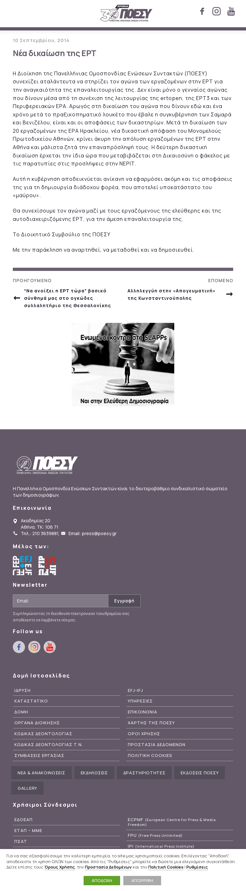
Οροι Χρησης (144, 733)
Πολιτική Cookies (166, 867)
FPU (155, 835)
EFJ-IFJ (135, 690)
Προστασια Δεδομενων (156, 744)
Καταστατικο (31, 701)
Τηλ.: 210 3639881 (39, 533)
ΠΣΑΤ (20, 841)
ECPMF (172, 822)
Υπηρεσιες (140, 701)
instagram (216, 11)
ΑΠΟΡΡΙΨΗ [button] (142, 880)
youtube (231, 11)
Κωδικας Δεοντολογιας (43, 733)
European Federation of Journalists (22, 565)
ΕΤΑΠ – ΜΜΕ (28, 830)
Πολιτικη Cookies (150, 755)
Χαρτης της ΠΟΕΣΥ (151, 722)
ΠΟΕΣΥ (126, 13)
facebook (202, 11)
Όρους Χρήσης (60, 867)
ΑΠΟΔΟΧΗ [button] (102, 880)
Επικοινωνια (142, 712)
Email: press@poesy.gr (93, 533)
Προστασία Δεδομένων (108, 867)
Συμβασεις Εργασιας (39, 755)
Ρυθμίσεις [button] (197, 867)
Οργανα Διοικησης (37, 722)
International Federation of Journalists (48, 565)
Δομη (21, 712)
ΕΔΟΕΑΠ (23, 819)
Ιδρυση (22, 690)
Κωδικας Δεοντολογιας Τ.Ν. (48, 744)
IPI (161, 846)
